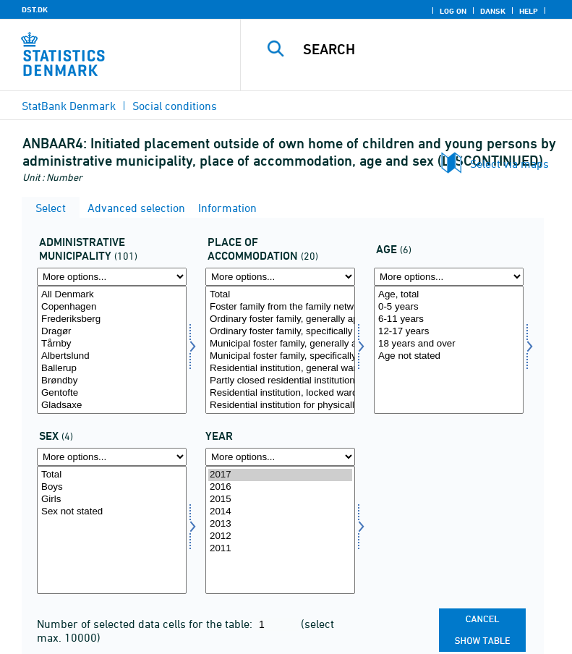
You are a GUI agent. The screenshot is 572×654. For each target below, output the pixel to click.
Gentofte (112, 393)
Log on (453, 11)
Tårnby (112, 344)
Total (280, 295)
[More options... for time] (280, 457)
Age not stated (449, 356)
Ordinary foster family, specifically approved (280, 332)
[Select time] (280, 530)
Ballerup (112, 368)
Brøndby (112, 381)
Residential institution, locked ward (280, 393)
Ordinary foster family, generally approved (280, 319)
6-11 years (449, 319)
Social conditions (174, 105)
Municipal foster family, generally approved (280, 344)
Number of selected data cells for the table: (146, 623)
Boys (112, 487)
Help (528, 11)
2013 (280, 524)
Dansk (492, 11)
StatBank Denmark (69, 105)
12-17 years (449, 332)
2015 (280, 499)
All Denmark (112, 295)
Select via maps (509, 163)
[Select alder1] (449, 350)
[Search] (428, 49)
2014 (280, 512)
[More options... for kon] (112, 457)
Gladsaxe (112, 405)
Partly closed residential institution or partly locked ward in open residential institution (280, 381)
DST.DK (35, 9)
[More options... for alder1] (449, 277)
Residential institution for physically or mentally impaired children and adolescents (280, 405)
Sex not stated (112, 512)
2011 (280, 549)
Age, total (449, 295)
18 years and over (449, 344)
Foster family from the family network (280, 307)
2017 (280, 475)
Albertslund (112, 356)
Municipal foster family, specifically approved (280, 356)
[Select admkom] (112, 350)
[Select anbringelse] (280, 350)
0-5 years (449, 307)
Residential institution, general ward (280, 368)
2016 (280, 487)
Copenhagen (112, 307)
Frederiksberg (112, 319)
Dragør (112, 332)
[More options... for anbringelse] (280, 277)
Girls (112, 499)
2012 (280, 536)
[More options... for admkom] (112, 277)
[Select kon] (112, 530)
